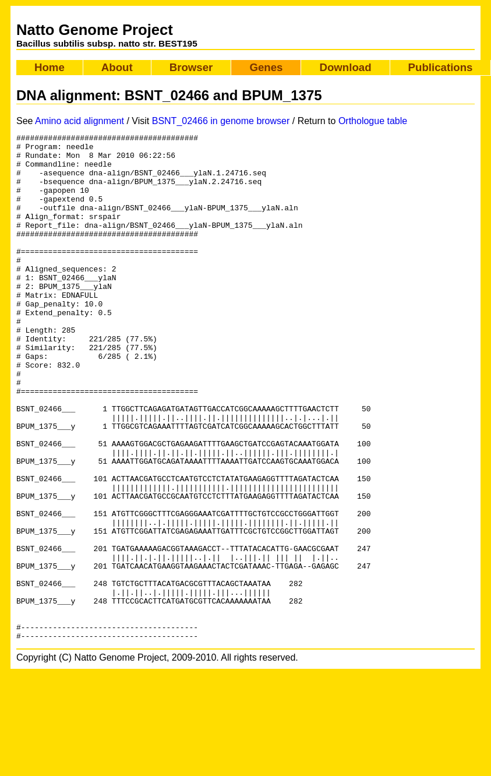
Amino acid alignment (79, 121)
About (117, 67)
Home (49, 67)
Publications (440, 67)
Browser (191, 67)
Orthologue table (372, 121)
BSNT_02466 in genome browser (221, 121)
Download (345, 67)
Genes (265, 67)
